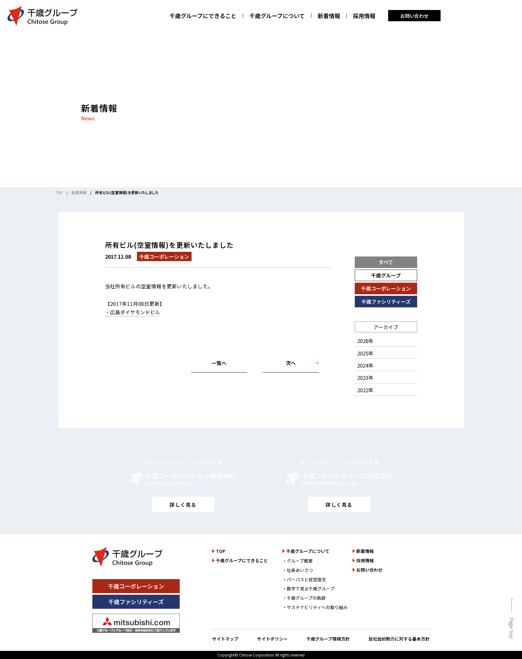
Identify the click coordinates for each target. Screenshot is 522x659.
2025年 (365, 353)
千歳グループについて (277, 15)
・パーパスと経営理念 (304, 579)
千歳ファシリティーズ (386, 301)
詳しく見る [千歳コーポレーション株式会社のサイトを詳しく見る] (182, 504)
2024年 (365, 365)
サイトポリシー (272, 639)
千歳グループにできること (203, 15)
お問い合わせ (414, 15)
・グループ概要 (297, 561)
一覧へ (219, 363)
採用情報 (364, 15)
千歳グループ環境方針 (328, 639)
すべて (386, 262)
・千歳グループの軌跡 (304, 598)
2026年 (365, 340)
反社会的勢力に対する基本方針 (399, 639)
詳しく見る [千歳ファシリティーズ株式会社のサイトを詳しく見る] (338, 504)
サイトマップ (225, 639)
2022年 (365, 390)
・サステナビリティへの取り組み (315, 607)
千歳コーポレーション (386, 288)
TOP (59, 192)
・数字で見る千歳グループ (308, 588)
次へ (291, 363)
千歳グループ (386, 275)
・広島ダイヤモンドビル (132, 312)
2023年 (365, 377)
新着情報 (329, 15)
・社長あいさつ (297, 570)
